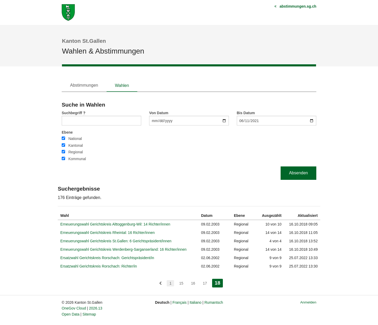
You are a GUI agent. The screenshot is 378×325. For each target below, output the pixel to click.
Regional (75, 152)
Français (179, 302)
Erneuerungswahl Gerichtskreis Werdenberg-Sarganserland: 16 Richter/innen (123, 249)
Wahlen (122, 85)
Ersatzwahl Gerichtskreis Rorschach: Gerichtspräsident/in (107, 258)
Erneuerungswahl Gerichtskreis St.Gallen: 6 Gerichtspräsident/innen (115, 241)
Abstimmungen (84, 85)
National (75, 139)
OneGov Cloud (74, 308)
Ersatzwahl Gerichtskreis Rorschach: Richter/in (98, 266)
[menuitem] (160, 283)
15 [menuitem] (181, 283)
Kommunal (77, 159)
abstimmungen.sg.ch (298, 6)
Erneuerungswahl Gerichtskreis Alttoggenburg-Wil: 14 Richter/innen (115, 224)
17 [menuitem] (205, 283)
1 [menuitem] (170, 283)
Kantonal (75, 145)
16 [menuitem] (193, 283)
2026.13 (95, 308)
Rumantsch (213, 302)
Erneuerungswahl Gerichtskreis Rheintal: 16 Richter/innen (107, 232)
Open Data (71, 314)
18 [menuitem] (219, 282)
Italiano (195, 302)
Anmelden (308, 302)
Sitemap (89, 314)
